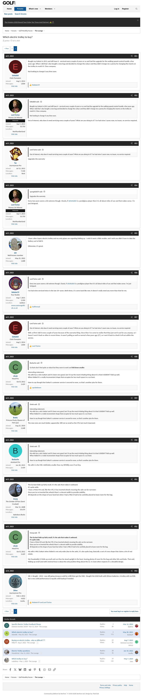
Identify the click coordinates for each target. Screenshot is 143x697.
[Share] (132, 56)
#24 (136, 185)
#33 (136, 571)
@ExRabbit (73, 201)
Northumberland (19, 131)
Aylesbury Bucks (19, 515)
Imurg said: (33, 533)
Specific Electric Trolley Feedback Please (26, 624)
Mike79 (14, 643)
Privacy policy (117, 685)
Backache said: (35, 363)
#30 (136, 440)
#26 (136, 273)
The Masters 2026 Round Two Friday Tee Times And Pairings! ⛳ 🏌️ (29, 22)
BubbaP (130, 635)
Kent (23, 173)
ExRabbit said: (34, 102)
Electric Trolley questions (21, 651)
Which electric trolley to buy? (22, 632)
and (42, 602)
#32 (136, 526)
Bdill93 (130, 627)
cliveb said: (33, 404)
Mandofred (15, 653)
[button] (40, 9)
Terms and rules (105, 685)
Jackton (22, 303)
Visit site (14, 86)
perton (7, 41)
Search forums (20, 14)
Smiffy (130, 653)
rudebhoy (15, 661)
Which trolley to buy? (19, 659)
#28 (136, 357)
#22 (136, 95)
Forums (20, 9)
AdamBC (15, 635)
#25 (136, 233)
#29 (136, 398)
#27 (136, 317)
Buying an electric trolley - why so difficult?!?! (28, 640)
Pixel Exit (96, 694)
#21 (136, 56)
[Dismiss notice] (137, 20)
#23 (136, 143)
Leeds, (22, 601)
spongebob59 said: (36, 192)
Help (125, 685)
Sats (131, 661)
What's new (33, 9)
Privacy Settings (105, 688)
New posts (8, 14)
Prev (7, 49)
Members (48, 9)
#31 (136, 479)
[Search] (136, 9)
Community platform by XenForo (64, 694)
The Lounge (43, 627)
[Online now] (15, 112)
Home (9, 9)
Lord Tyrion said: (35, 150)
